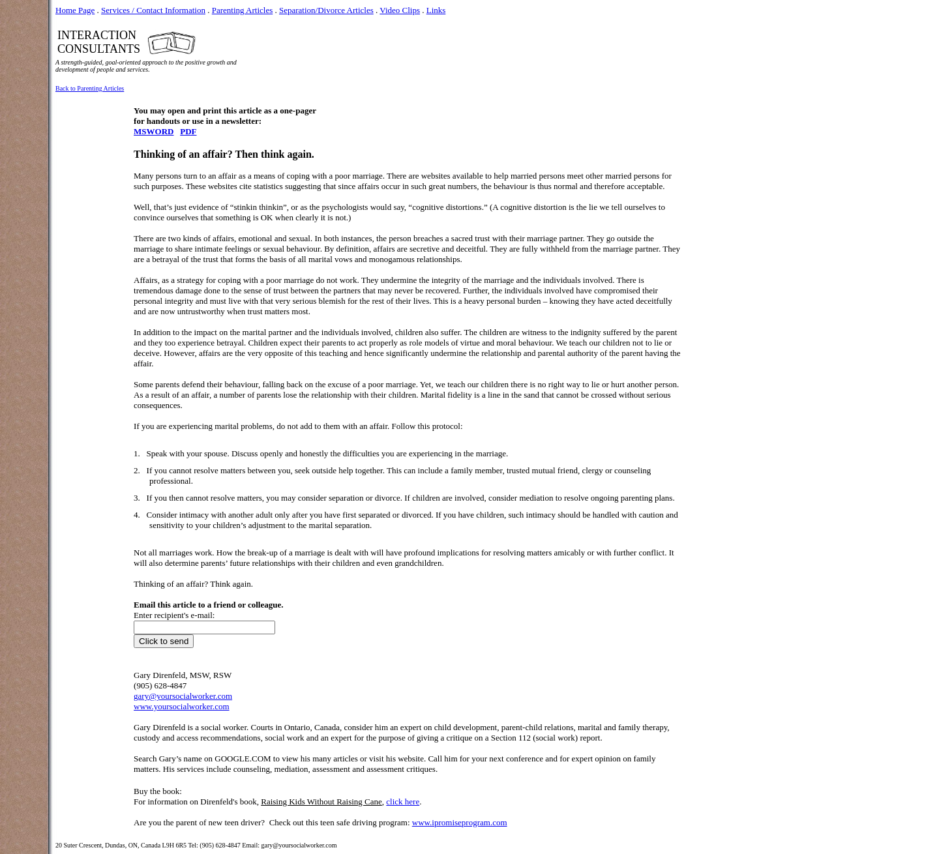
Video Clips (400, 10)
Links (436, 10)
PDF (188, 131)
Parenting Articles (242, 10)
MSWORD (153, 131)
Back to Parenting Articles (89, 88)
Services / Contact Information (153, 10)
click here (402, 801)
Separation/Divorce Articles (326, 10)
